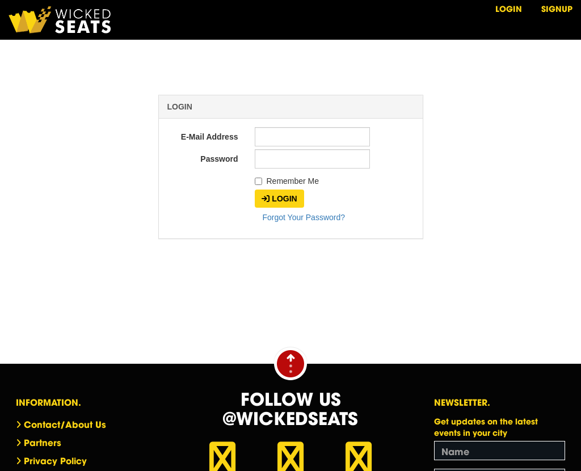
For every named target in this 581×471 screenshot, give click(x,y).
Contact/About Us (65, 424)
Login (508, 8)
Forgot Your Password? (303, 217)
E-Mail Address (209, 136)
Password (219, 158)
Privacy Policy (55, 460)
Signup (556, 8)
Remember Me (287, 181)
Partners (42, 442)
